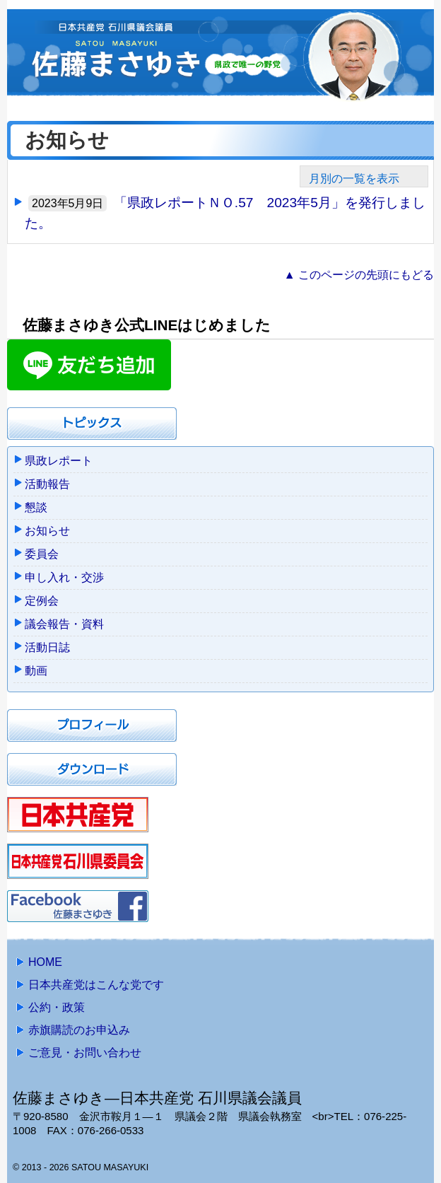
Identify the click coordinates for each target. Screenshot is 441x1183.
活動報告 (47, 484)
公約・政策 (56, 1007)
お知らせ (47, 531)
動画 (36, 671)
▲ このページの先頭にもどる (359, 275)
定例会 (42, 601)
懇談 (36, 507)
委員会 (42, 554)
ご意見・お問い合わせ (84, 1053)
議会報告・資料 (64, 624)
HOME (45, 962)
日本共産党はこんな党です (96, 985)
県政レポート (59, 461)
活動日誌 (47, 647)
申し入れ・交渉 (64, 577)
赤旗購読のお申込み (79, 1030)
